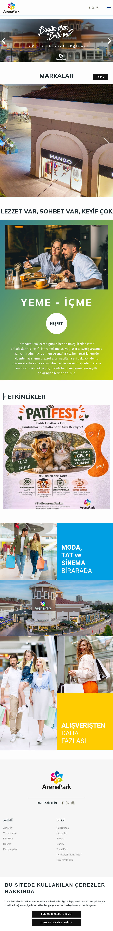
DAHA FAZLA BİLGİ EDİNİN (56, 922)
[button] (5, 41)
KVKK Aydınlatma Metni (69, 854)
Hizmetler (62, 833)
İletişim (60, 838)
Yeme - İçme (10, 833)
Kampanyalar (10, 849)
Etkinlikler (8, 838)
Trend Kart (62, 849)
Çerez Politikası (65, 860)
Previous (9, 143)
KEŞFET (56, 323)
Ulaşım (60, 844)
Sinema (7, 844)
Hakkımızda (63, 827)
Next (103, 142)
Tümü (100, 77)
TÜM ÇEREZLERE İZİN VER (56, 914)
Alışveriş (7, 827)
